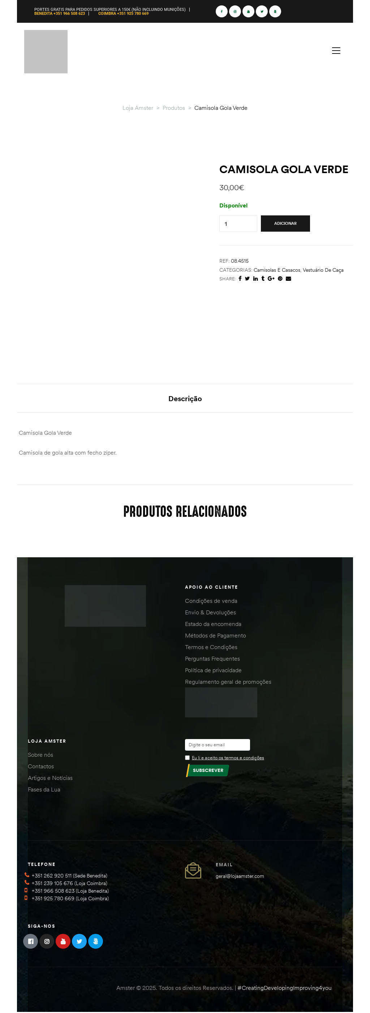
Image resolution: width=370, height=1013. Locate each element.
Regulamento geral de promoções (228, 682)
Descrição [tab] (185, 398)
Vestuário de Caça (323, 270)
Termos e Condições (211, 648)
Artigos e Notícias (50, 778)
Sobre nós (40, 755)
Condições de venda (211, 601)
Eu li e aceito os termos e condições (228, 758)
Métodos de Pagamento (215, 636)
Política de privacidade (213, 671)
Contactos (41, 767)
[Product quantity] (226, 223)
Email (224, 865)
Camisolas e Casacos (277, 270)
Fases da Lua (44, 790)
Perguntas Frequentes (212, 659)
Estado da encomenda (213, 624)
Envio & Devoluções (210, 613)
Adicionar (285, 223)
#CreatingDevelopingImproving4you (284, 988)
